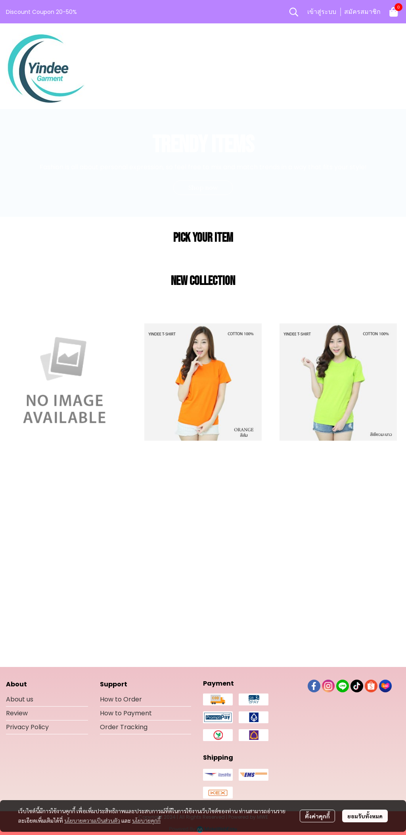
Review (17, 713)
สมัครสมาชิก (362, 11)
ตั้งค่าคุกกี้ (317, 816)
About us (19, 699)
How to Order (121, 699)
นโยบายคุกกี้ (146, 820)
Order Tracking (123, 727)
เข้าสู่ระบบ (321, 11)
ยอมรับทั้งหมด (365, 816)
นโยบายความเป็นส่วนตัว (92, 820)
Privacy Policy (27, 727)
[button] (294, 12)
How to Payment (126, 713)
